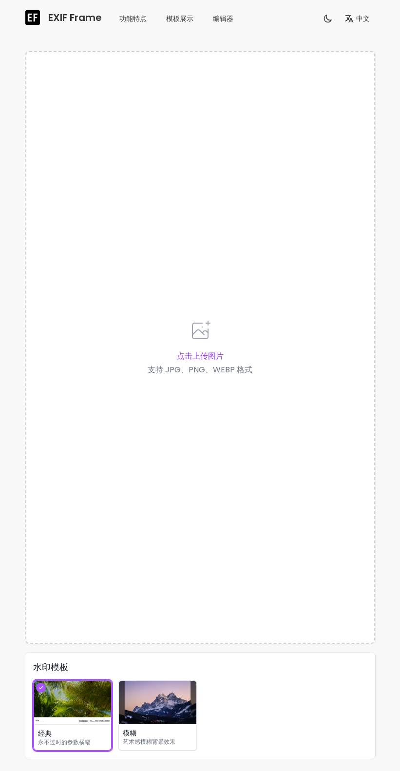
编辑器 (223, 18)
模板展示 (179, 18)
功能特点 (133, 18)
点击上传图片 (200, 356)
